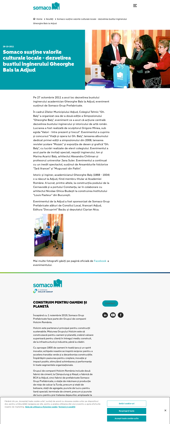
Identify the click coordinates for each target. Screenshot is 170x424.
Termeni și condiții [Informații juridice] (66, 407)
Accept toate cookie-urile (126, 419)
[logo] (46, 8)
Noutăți (49, 19)
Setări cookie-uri (126, 404)
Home (39, 19)
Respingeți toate (127, 412)
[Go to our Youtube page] (113, 315)
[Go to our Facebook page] (121, 315)
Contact (110, 303)
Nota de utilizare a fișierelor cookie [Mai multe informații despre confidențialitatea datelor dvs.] (41, 407)
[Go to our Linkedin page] (105, 315)
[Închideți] (165, 411)
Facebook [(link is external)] (100, 261)
